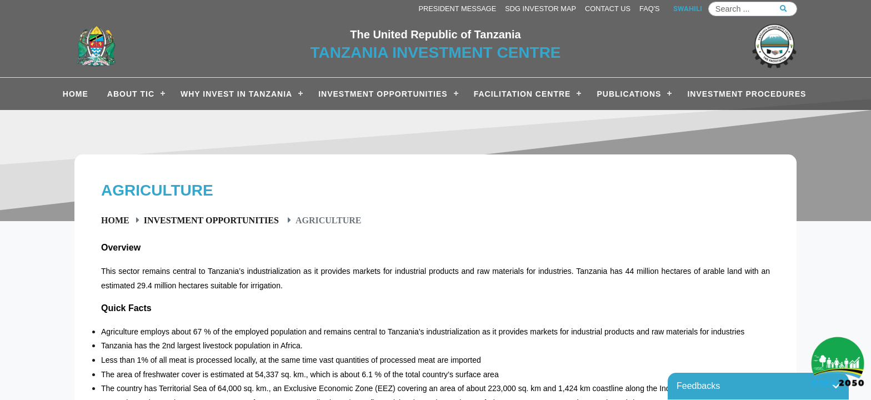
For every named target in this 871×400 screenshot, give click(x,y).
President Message (457, 8)
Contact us (607, 8)
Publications (629, 93)
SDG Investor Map (540, 8)
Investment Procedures (746, 93)
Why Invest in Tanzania (236, 93)
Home (115, 220)
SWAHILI (687, 8)
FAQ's (649, 8)
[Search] (752, 9)
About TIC (130, 93)
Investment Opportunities (382, 93)
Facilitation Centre (522, 93)
